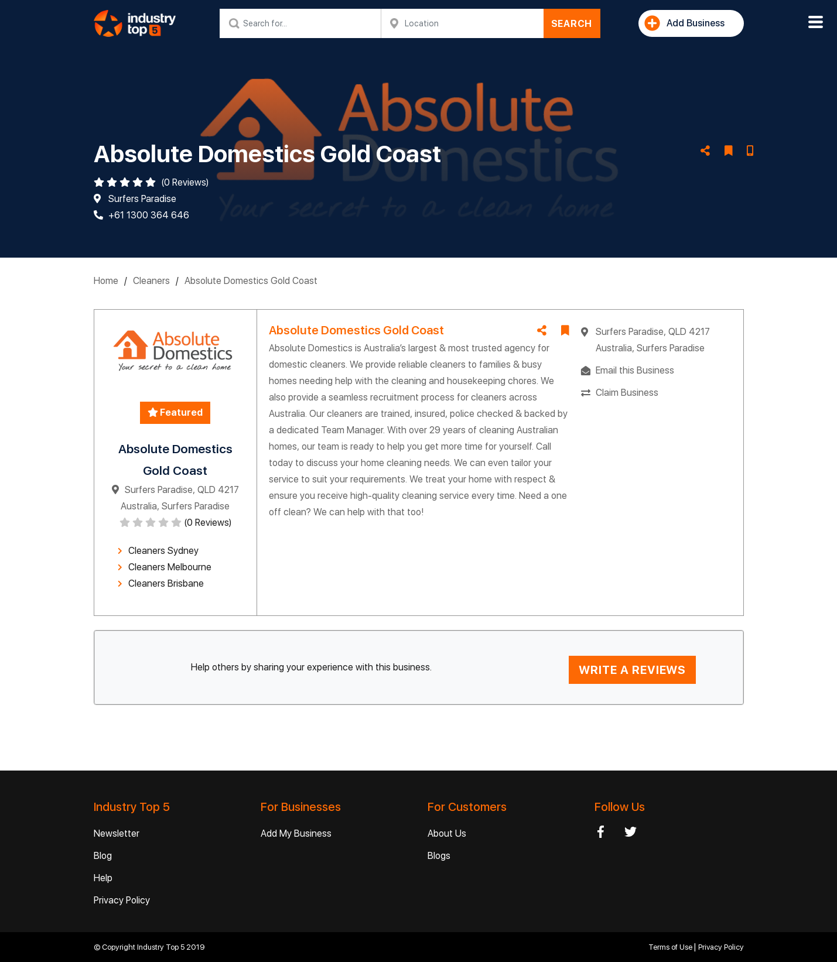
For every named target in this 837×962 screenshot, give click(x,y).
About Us (447, 833)
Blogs (439, 855)
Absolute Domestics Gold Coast (251, 280)
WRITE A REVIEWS (632, 670)
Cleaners (151, 280)
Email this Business (635, 370)
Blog (103, 855)
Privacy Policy (122, 900)
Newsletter (116, 833)
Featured (175, 412)
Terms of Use (671, 947)
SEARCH (572, 23)
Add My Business (296, 833)
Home (106, 280)
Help (103, 878)
